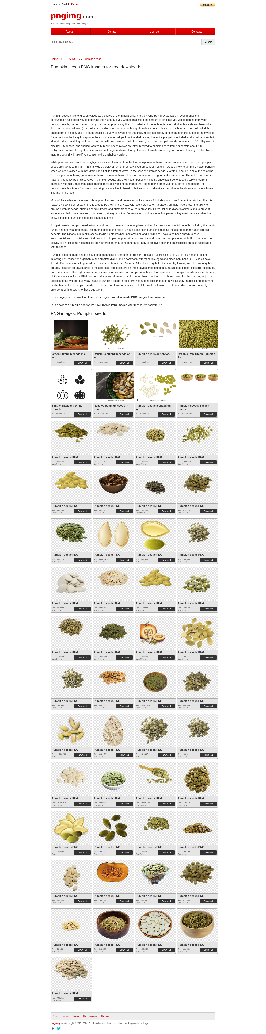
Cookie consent (90, 1016)
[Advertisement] (78, 92)
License (154, 31)
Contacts (196, 31)
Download (82, 363)
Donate (111, 31)
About (69, 31)
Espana (75, 4)
